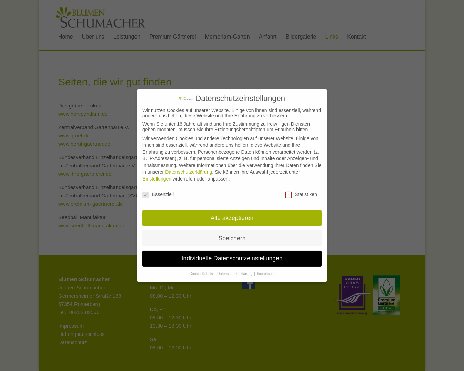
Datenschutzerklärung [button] (235, 269)
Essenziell (158, 189)
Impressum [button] (266, 269)
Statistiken (301, 189)
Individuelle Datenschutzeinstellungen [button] (232, 253)
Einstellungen (156, 174)
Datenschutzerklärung (188, 167)
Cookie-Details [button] (201, 269)
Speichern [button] (232, 233)
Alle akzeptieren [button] (232, 213)
